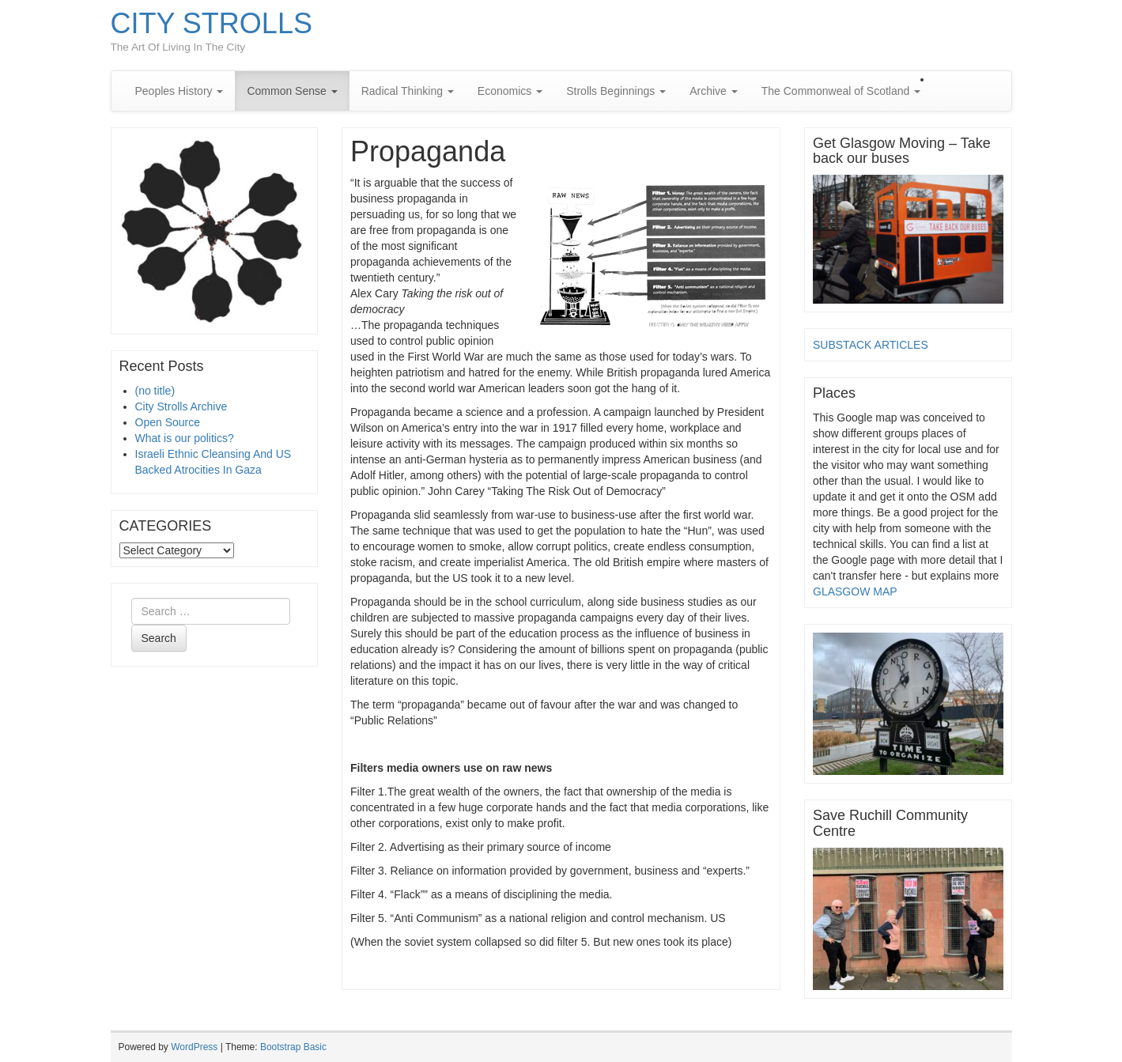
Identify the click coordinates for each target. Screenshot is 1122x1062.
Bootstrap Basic (293, 1047)
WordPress (194, 1047)
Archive (713, 91)
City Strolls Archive (181, 406)
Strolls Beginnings (616, 91)
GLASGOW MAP (855, 591)
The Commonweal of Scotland (840, 91)
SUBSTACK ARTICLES (870, 344)
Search (159, 638)
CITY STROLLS (211, 23)
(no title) (155, 390)
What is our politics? (184, 438)
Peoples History (179, 91)
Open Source (168, 422)
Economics (510, 91)
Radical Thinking (407, 91)
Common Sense (292, 91)
